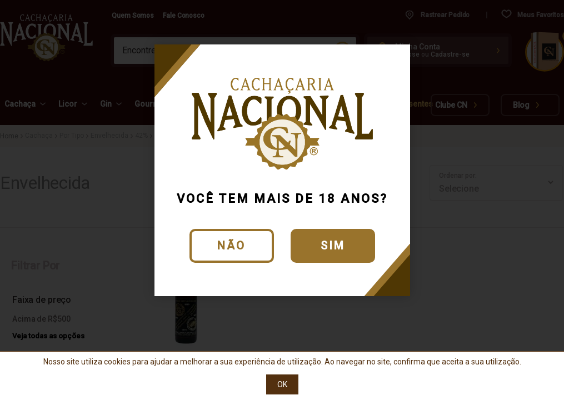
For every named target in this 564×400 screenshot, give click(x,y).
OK (282, 384)
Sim (333, 245)
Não (231, 245)
